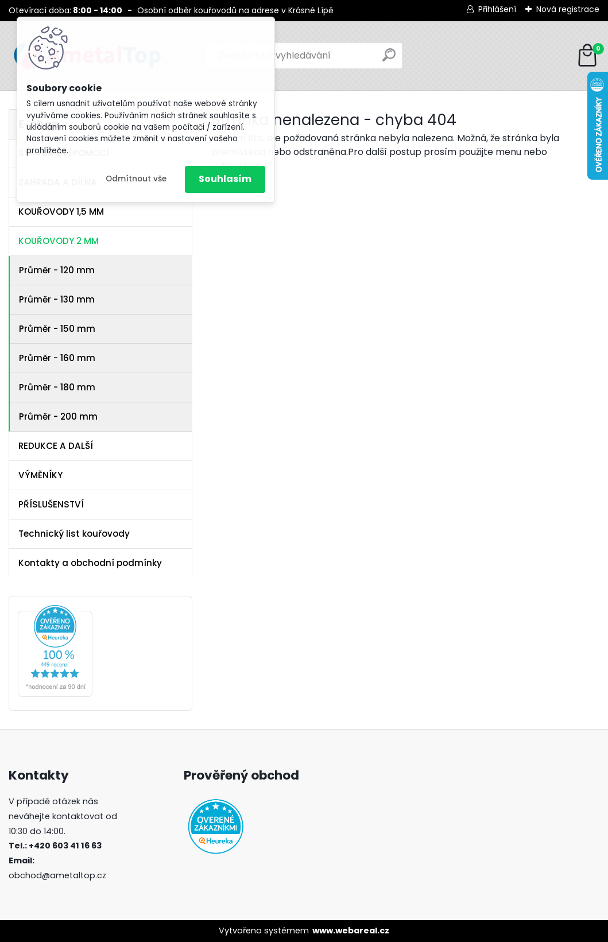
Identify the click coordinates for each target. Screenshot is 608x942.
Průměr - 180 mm (57, 387)
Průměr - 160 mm (57, 358)
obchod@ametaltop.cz (57, 875)
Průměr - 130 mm (57, 299)
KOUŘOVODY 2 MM (58, 241)
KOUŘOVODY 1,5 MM (61, 212)
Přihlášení (497, 9)
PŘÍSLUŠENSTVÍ (51, 504)
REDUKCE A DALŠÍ (55, 446)
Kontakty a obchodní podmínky (90, 563)
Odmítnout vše (136, 178)
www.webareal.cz (350, 930)
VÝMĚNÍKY (40, 475)
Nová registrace (567, 9)
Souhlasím (225, 178)
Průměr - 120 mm (57, 270)
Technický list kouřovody (74, 534)
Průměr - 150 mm (57, 329)
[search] (389, 59)
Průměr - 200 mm (58, 416)
